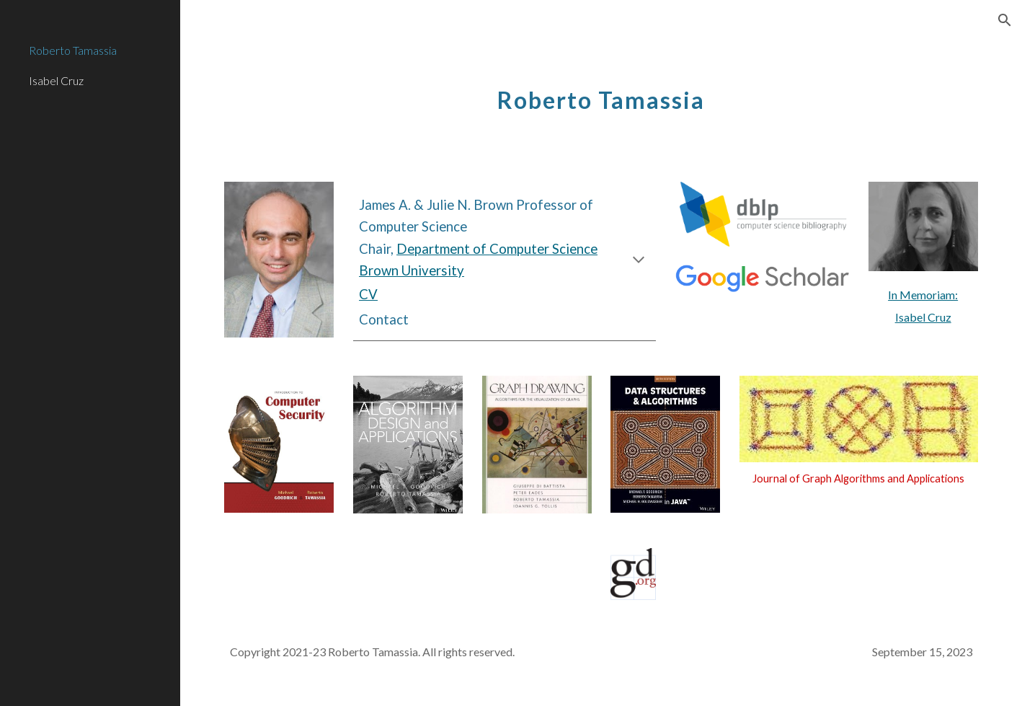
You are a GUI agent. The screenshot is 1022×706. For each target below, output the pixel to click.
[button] (1004, 20)
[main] (601, 92)
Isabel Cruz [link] (56, 80)
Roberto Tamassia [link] (73, 50)
